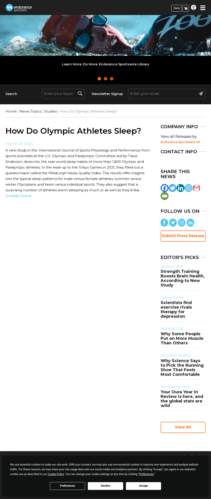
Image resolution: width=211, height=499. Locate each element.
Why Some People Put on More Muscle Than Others (182, 338)
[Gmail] (197, 188)
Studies (50, 111)
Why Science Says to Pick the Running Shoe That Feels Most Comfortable (182, 367)
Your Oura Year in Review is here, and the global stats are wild (182, 398)
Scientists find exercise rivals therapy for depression (176, 309)
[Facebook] (165, 188)
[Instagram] (189, 188)
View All (183, 427)
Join (176, 8)
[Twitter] (173, 188)
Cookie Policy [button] (56, 474)
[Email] (165, 196)
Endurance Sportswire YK (180, 142)
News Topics (30, 111)
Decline (105, 485)
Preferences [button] (146, 474)
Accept (143, 485)
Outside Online (18, 196)
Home (11, 111)
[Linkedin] (181, 188)
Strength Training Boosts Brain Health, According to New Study (183, 278)
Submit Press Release (183, 236)
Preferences (67, 485)
